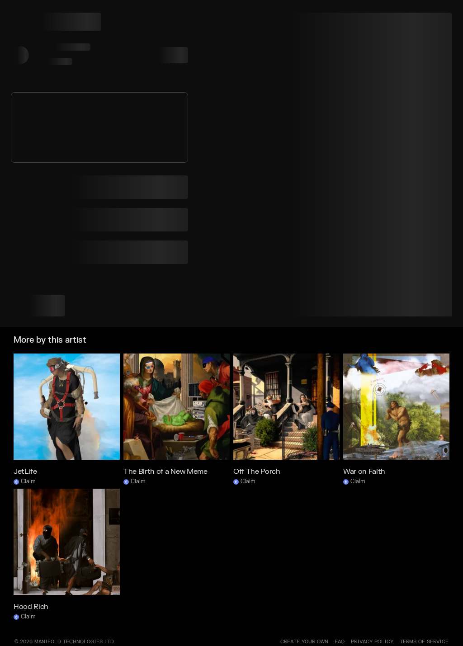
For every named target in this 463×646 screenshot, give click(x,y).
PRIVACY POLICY (372, 641)
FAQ (340, 641)
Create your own (304, 641)
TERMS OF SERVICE (424, 641)
